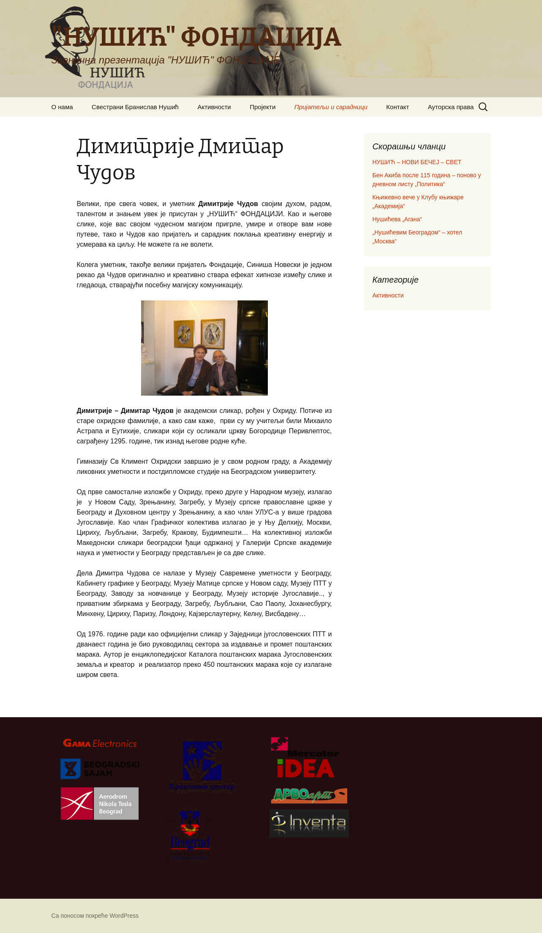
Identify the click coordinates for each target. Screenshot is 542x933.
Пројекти (262, 106)
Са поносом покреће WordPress (95, 915)
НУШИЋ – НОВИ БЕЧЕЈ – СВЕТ (417, 162)
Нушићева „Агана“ (397, 219)
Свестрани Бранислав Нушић (135, 106)
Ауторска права (451, 106)
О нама (62, 106)
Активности (214, 106)
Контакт (397, 106)
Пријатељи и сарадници (331, 106)
